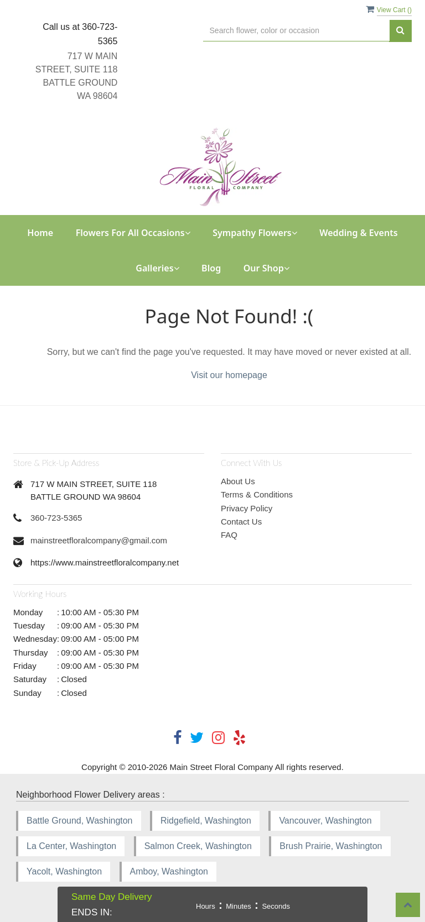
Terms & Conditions (257, 494)
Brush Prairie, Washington (330, 846)
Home (40, 233)
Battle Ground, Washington (80, 820)
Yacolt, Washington (64, 871)
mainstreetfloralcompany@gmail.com (98, 540)
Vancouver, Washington (325, 820)
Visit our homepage (229, 375)
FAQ (229, 534)
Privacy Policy (246, 508)
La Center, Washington (71, 846)
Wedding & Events (358, 233)
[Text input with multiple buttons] (296, 30)
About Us (238, 481)
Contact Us (241, 521)
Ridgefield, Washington (205, 820)
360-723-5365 (56, 517)
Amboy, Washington (169, 871)
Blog (211, 268)
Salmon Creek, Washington (198, 846)
